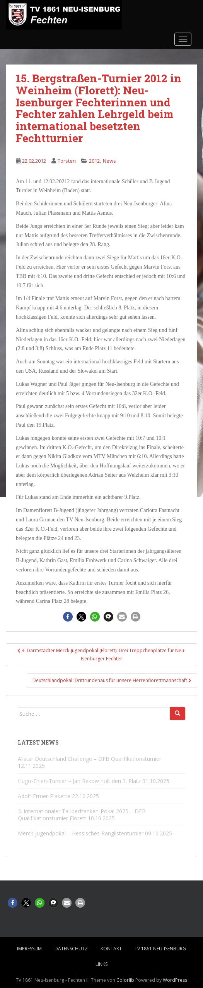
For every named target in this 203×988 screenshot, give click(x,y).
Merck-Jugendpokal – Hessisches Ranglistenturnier (80, 833)
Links (101, 964)
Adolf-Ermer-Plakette (44, 796)
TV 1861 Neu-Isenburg (160, 948)
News (109, 160)
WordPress (175, 980)
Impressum (29, 948)
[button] (68, 617)
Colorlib (125, 980)
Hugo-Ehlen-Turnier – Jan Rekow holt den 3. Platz (79, 781)
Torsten (67, 160)
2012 (94, 160)
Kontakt (111, 948)
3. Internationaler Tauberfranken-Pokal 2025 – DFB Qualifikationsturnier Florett (82, 814)
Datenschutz (71, 948)
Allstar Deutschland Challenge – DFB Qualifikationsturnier (89, 758)
